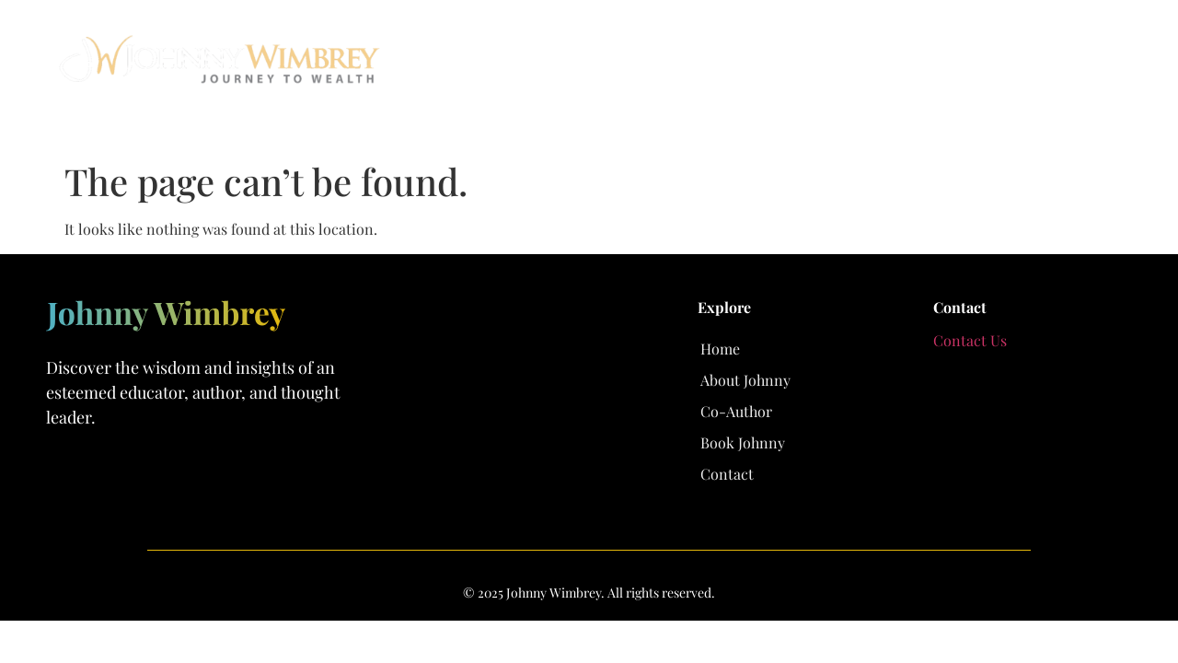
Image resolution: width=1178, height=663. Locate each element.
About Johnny (723, 67)
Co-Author (850, 67)
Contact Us (970, 340)
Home (615, 67)
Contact (1084, 67)
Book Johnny (971, 67)
